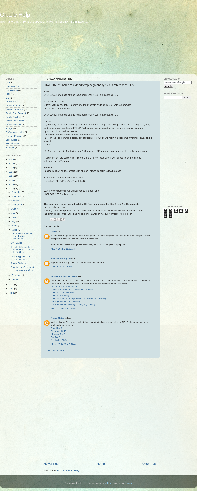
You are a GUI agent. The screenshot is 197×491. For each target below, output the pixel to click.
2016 (11, 172)
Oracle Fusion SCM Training (64, 286)
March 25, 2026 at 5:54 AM (63, 344)
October (15, 200)
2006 (11, 293)
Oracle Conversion (14, 109)
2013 (11, 184)
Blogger (128, 483)
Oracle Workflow (13, 124)
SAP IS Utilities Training (62, 292)
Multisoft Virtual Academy (64, 276)
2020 (11, 159)
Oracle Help (15, 14)
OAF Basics (16, 243)
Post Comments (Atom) (68, 470)
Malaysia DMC (58, 334)
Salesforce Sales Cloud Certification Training (72, 289)
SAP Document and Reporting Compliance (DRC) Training (78, 298)
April (13, 226)
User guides (11, 140)
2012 (11, 188)
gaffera (108, 483)
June (14, 217)
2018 (11, 167)
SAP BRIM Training (60, 295)
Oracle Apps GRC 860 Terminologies (21, 257)
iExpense (10, 147)
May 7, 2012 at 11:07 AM (63, 249)
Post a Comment (56, 350)
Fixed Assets (12, 90)
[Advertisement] (43, 51)
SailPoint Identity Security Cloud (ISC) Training (73, 304)
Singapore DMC (58, 331)
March (14, 230)
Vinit (53, 232)
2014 (11, 180)
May (13, 221)
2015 (11, 176)
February (16, 275)
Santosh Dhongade (61, 258)
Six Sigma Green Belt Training (65, 301)
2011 (11, 284)
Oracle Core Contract (16, 113)
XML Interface (12, 143)
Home (101, 463)
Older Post (149, 463)
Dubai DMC (56, 328)
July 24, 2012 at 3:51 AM (62, 266)
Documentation (13, 86)
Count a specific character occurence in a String (23, 268)
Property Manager (14, 136)
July (13, 213)
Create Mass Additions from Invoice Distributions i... (21, 236)
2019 (11, 163)
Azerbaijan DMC (59, 340)
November (16, 196)
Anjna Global (57, 318)
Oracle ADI (11, 101)
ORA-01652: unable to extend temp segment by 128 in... (22, 249)
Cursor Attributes (19, 263)
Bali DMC (55, 337)
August (15, 209)
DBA (8, 83)
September (17, 205)
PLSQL (9, 128)
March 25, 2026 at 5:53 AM (63, 308)
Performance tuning (15, 132)
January (15, 279)
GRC (8, 94)
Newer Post (51, 463)
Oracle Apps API (13, 105)
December (16, 192)
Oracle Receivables (15, 121)
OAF (8, 98)
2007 (11, 288)
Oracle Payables (13, 117)
